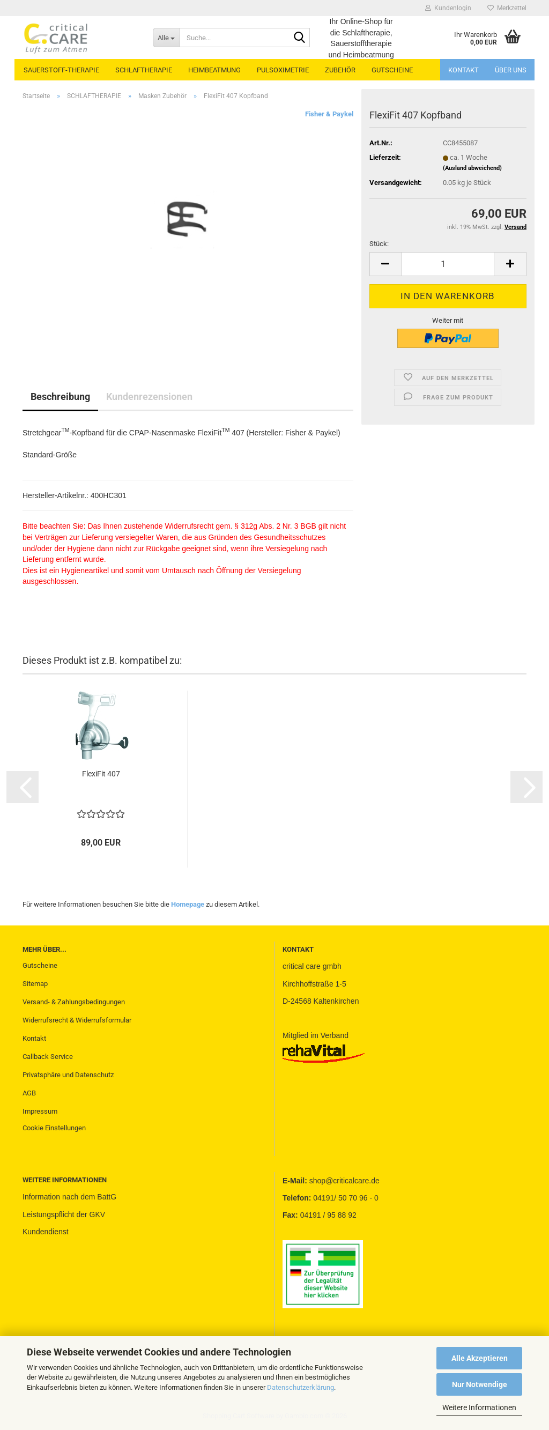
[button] (385, 264)
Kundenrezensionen (149, 396)
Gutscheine (40, 965)
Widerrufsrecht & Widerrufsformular (77, 1020)
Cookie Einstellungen (54, 1128)
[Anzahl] (448, 264)
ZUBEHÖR (340, 70)
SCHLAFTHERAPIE (143, 70)
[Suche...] (166, 37)
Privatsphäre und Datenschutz (68, 1075)
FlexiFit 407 (101, 773)
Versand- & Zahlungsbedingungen (74, 1002)
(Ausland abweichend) (472, 168)
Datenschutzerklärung (300, 1387)
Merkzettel (506, 8)
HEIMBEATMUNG (214, 70)
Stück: (379, 244)
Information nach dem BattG (69, 1196)
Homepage (187, 904)
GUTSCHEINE (392, 70)
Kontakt (463, 70)
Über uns (510, 70)
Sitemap (35, 984)
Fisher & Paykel (329, 114)
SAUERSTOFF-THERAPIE (61, 70)
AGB (29, 1093)
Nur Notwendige (479, 1384)
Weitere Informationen (479, 1407)
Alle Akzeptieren (479, 1358)
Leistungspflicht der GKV (64, 1214)
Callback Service (48, 1057)
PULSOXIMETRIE (283, 70)
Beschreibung (60, 396)
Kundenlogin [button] (448, 8)
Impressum (40, 1111)
